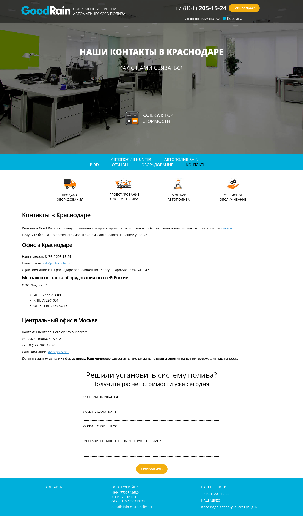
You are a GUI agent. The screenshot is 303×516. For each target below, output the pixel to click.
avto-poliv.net (58, 352)
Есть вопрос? (244, 8)
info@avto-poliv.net (57, 263)
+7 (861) (200, 8)
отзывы (120, 164)
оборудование (157, 164)
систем (226, 228)
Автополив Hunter (131, 159)
